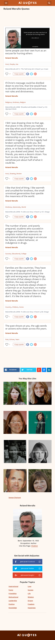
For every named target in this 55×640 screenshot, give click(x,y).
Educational (16, 254)
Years (17, 339)
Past (6, 339)
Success (8, 254)
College (23, 254)
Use (17, 64)
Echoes (11, 339)
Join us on (27, 562)
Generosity (17, 207)
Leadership (13, 601)
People (12, 64)
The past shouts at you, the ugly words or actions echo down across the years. (26, 327)
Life (29, 593)
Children (15, 307)
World (24, 207)
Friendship (12, 593)
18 (10, 114)
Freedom (31, 604)
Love (29, 586)
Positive (11, 604)
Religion (23, 102)
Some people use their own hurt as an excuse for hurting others (25, 52)
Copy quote (19, 74)
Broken (19, 173)
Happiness (32, 608)
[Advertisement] (27, 18)
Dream (30, 601)
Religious (8, 102)
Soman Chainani (15, 497)
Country (8, 307)
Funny (11, 590)
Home (21, 307)
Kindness (16, 102)
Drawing (13, 173)
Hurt (7, 64)
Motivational (13, 597)
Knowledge (13, 608)
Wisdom (31, 597)
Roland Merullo (11, 58)
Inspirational (13, 586)
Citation (34, 546)
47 (10, 74)
